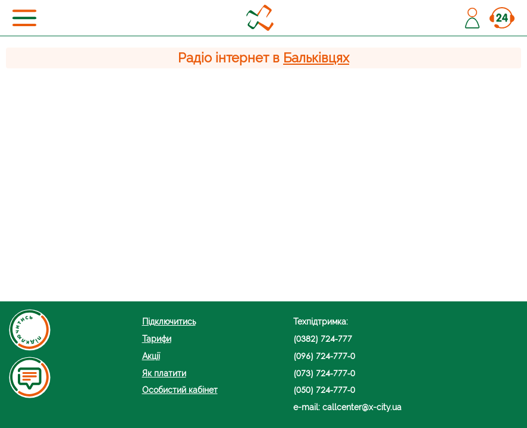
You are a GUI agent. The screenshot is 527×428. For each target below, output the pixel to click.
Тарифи (156, 338)
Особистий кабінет (180, 390)
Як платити (164, 373)
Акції (151, 356)
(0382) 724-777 (322, 338)
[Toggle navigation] (24, 17)
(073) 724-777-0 (324, 373)
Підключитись (169, 321)
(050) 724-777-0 (324, 389)
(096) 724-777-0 (324, 355)
